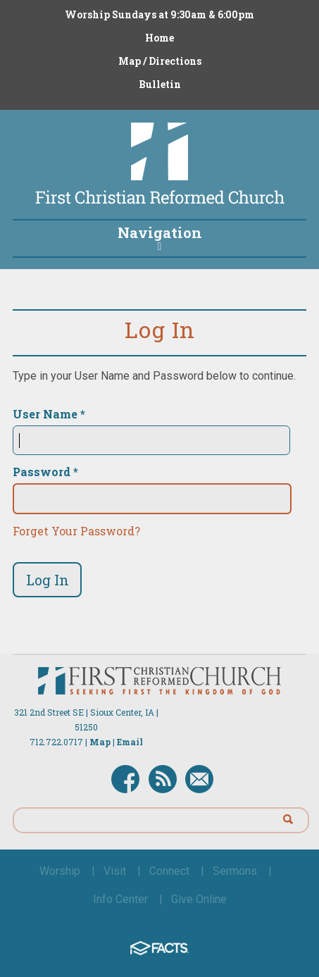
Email (130, 741)
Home (159, 37)
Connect (169, 871)
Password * (45, 472)
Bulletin (160, 84)
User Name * (49, 414)
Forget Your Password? (76, 530)
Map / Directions (159, 61)
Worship (59, 871)
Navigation (159, 237)
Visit (115, 871)
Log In (47, 580)
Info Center (120, 899)
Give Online (199, 899)
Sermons (235, 871)
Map (100, 741)
